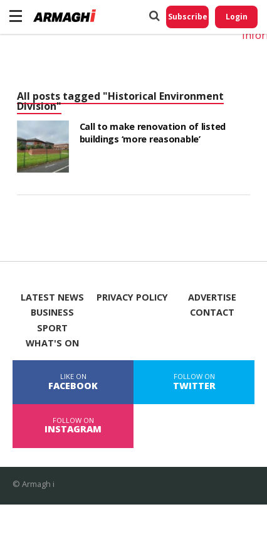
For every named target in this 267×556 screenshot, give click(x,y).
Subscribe (187, 16)
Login (237, 16)
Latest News (52, 297)
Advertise (212, 297)
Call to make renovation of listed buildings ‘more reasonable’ (153, 132)
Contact (212, 312)
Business (52, 312)
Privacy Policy (132, 297)
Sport (52, 328)
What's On (52, 343)
